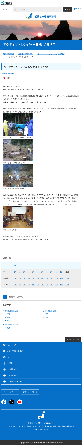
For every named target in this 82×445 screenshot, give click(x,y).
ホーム (9, 357)
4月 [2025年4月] (29, 272)
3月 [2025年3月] (24, 272)
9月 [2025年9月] (51, 272)
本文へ (5, 9)
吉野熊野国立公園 (11, 311)
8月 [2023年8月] (47, 284)
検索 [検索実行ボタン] (68, 9)
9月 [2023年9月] (51, 284)
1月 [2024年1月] (15, 278)
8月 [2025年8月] (47, 272)
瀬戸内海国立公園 (11, 324)
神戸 (8, 328)
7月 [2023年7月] (42, 284)
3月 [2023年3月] (24, 284)
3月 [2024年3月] (24, 278)
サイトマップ (8, 392)
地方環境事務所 (8, 54)
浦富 (46, 317)
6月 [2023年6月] (38, 284)
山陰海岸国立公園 (49, 311)
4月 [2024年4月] (29, 278)
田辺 (8, 320)
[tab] (5, 297)
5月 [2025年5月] (33, 272)
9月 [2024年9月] (51, 278)
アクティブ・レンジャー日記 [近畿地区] (51, 54)
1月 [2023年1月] (15, 284)
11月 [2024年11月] (61, 278)
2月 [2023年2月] (20, 284)
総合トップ (11, 344)
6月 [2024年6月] (38, 278)
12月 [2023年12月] (67, 284)
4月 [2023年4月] (29, 284)
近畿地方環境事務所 (25, 54)
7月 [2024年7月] (42, 278)
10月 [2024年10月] (56, 278)
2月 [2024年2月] (20, 278)
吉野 (8, 314)
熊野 (8, 317)
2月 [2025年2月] (20, 272)
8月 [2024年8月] (47, 278)
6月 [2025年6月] (38, 272)
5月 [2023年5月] (33, 284)
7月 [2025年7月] (42, 272)
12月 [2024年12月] (67, 278)
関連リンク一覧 (28, 392)
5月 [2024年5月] (33, 278)
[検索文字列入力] (37, 9)
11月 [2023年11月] (61, 284)
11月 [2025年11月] (61, 272)
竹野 (46, 314)
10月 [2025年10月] (56, 272)
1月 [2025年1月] (15, 272)
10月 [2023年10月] (56, 284)
